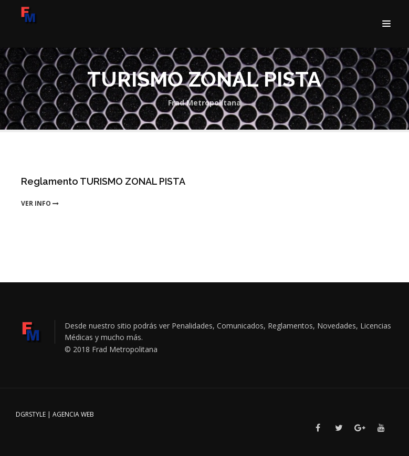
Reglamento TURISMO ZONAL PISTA (103, 181)
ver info (40, 203)
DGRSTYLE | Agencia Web (55, 414)
